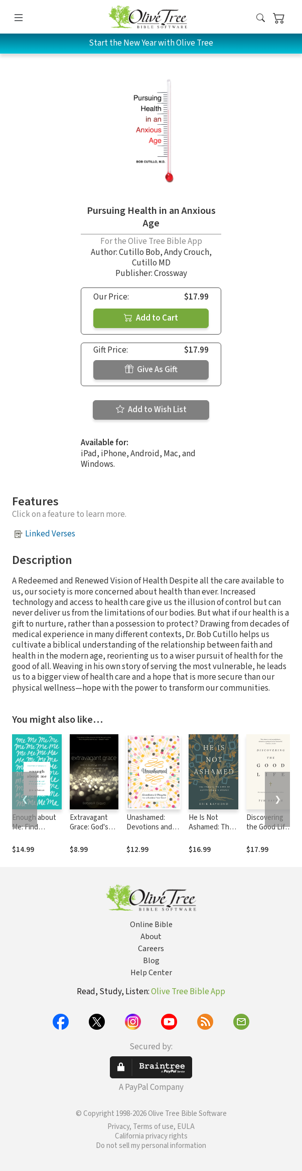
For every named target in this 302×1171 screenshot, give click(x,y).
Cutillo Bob (139, 252)
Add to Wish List (151, 410)
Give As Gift (151, 370)
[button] (260, 19)
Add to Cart (151, 318)
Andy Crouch (186, 252)
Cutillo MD (151, 263)
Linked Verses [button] (50, 534)
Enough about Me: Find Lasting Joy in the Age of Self (35, 831)
